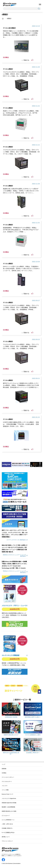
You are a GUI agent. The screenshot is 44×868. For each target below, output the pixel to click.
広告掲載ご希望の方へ (7, 828)
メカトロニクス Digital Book (9, 798)
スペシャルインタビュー (8, 777)
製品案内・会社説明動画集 (8, 807)
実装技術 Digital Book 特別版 (9, 802)
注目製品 (4, 773)
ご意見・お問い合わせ (7, 824)
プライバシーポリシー (7, 841)
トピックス (4, 785)
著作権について (6, 836)
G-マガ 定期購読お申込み (8, 832)
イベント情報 (5, 790)
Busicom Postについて (7, 794)
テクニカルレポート (7, 781)
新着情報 (4, 768)
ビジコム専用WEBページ (8, 819)
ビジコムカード (6, 815)
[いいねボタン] (32, 60)
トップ (3, 764)
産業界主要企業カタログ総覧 (9, 811)
